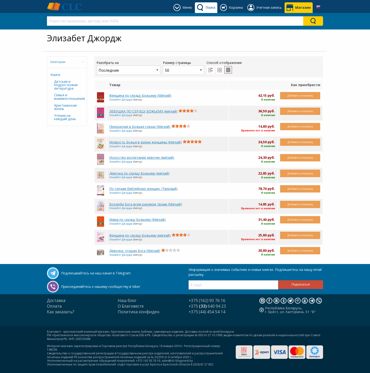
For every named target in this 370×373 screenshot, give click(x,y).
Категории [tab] (57, 62)
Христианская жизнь (65, 107)
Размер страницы (183, 67)
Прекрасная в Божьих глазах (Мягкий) (139, 126)
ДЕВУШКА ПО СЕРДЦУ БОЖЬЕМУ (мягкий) (143, 111)
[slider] (187, 111)
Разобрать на (128, 67)
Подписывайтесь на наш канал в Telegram (96, 273)
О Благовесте (131, 306)
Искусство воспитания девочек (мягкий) (141, 157)
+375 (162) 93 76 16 (207, 300)
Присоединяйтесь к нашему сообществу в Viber (100, 286)
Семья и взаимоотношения (69, 97)
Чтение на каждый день (65, 117)
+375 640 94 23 (207, 306)
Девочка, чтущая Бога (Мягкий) (134, 250)
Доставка (56, 300)
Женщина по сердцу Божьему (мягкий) (140, 235)
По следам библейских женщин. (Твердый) (143, 188)
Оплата (54, 306)
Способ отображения (224, 67)
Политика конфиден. (139, 311)
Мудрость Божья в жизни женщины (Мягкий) (145, 142)
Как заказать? (60, 311)
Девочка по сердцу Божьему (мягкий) (139, 173)
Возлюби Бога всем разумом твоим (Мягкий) (145, 204)
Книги (55, 74)
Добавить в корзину (300, 95)
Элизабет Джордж (120, 99)
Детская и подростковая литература (66, 85)
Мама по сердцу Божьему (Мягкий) (137, 219)
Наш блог (127, 300)
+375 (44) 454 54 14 (207, 311)
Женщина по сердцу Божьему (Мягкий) (140, 95)
